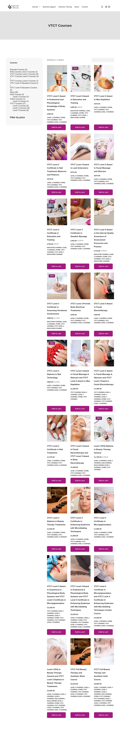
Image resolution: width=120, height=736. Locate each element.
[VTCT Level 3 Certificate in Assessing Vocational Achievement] (57, 286)
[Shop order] (103, 60)
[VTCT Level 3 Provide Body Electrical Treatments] (81, 286)
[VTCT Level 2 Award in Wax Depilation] (104, 78)
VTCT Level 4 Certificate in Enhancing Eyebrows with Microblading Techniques (80, 525)
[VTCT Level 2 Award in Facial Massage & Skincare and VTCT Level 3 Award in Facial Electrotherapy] (104, 353)
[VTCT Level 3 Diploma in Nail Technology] (57, 353)
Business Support (49, 7)
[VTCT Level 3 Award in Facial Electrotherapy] (104, 286)
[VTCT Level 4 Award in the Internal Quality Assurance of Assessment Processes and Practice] (104, 211)
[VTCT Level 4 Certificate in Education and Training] (57, 211)
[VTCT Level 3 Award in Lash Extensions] (81, 147)
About (76, 7)
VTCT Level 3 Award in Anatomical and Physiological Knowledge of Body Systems (56, 103)
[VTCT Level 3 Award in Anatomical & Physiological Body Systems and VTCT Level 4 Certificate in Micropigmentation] (57, 568)
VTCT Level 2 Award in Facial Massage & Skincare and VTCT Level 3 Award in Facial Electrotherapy (104, 378)
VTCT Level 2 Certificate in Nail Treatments (55, 449)
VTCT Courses (52, 120)
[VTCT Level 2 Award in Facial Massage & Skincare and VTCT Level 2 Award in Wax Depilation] (81, 353)
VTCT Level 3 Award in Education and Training (80, 99)
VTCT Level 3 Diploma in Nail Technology (54, 374)
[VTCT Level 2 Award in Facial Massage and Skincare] (104, 147)
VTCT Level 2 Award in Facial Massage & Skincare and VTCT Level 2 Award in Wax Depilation (80, 378)
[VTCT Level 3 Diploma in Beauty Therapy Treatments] (57, 500)
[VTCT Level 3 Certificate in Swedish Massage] (81, 211)
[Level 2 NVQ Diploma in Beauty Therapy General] (104, 428)
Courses (36, 6)
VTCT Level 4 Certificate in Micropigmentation (102, 521)
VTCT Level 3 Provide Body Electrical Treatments (80, 307)
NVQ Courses (106, 463)
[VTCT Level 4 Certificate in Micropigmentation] (104, 500)
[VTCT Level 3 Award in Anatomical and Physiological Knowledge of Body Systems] (57, 78)
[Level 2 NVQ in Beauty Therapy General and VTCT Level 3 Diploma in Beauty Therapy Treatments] (57, 651)
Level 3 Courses (53, 117)
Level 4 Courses (77, 539)
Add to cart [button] (56, 127)
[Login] (106, 7)
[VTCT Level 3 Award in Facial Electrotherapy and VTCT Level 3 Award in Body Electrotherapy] (81, 428)
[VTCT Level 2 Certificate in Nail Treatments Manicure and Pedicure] (57, 147)
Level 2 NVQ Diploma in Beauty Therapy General (103, 449)
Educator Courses (78, 111)
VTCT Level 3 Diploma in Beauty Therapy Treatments (56, 521)
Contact (85, 7)
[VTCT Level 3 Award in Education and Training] (81, 78)
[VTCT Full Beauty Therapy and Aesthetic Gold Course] (104, 651)
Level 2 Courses (100, 107)
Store (62, 117)
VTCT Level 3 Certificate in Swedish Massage (79, 233)
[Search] (102, 7)
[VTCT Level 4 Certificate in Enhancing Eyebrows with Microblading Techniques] (81, 500)
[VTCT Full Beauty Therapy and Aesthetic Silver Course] (81, 651)
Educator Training (65, 7)
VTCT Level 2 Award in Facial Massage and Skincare (103, 168)
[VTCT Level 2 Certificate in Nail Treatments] (57, 428)
